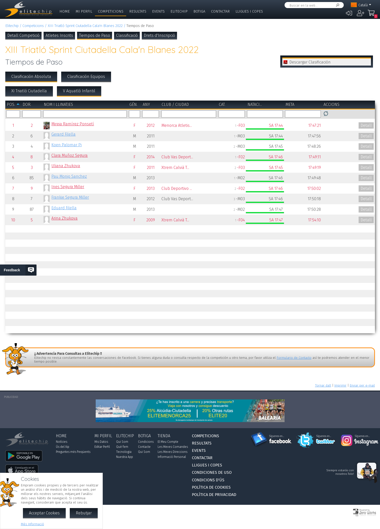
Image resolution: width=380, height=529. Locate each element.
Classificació (127, 35)
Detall (366, 125)
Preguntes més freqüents (73, 452)
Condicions (146, 442)
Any (146, 104)
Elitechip (179, 11)
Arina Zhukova (64, 218)
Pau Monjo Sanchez (69, 176)
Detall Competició (23, 35)
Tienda (164, 435)
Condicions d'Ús (208, 480)
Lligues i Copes (249, 11)
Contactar (220, 11)
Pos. (11, 104)
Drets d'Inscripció (159, 35)
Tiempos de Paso (94, 35)
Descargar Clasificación (310, 62)
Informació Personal (172, 457)
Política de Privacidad (214, 494)
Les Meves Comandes (173, 447)
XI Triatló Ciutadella (29, 91)
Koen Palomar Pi (66, 144)
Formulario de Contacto (294, 358)
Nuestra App (124, 457)
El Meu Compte (168, 442)
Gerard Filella (63, 134)
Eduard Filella (64, 207)
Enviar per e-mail (362, 385)
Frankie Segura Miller (70, 197)
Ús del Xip (62, 447)
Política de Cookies (211, 487)
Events (158, 11)
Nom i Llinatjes (58, 104)
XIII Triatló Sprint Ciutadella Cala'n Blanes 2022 (85, 26)
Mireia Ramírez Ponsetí (72, 124)
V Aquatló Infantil (79, 91)
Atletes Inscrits (59, 35)
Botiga (199, 11)
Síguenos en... (276, 436)
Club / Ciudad (175, 104)
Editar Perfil (102, 447)
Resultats (137, 11)
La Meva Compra (372, 15)
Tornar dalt (323, 385)
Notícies (61, 442)
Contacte (144, 447)
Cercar (337, 5)
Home (64, 11)
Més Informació (32, 524)
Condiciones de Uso (212, 472)
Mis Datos (101, 442)
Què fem (122, 447)
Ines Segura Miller (67, 186)
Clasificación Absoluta (31, 76)
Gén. (133, 104)
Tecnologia (123, 452)
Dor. (27, 104)
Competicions (110, 11)
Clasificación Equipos (86, 76)
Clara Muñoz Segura (69, 155)
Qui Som (122, 442)
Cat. (222, 104)
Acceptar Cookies (44, 513)
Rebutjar (84, 513)
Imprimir (340, 385)
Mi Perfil (84, 11)
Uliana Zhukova (65, 165)
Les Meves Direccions (172, 452)
